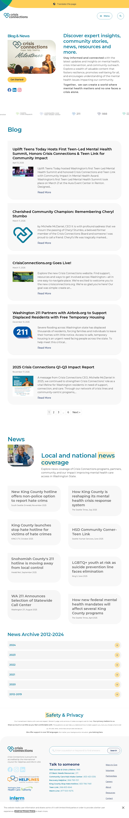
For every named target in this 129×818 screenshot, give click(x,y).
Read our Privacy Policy (24, 811)
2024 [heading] (12, 645)
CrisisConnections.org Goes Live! (42, 263)
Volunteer (110, 770)
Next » (76, 412)
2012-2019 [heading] (15, 694)
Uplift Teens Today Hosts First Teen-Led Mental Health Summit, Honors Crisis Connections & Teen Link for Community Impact (62, 153)
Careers (109, 781)
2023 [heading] (12, 654)
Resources (110, 793)
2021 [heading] (12, 674)
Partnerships (111, 776)
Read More (44, 192)
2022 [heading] (12, 664)
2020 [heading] (12, 684)
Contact (109, 798)
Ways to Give (111, 765)
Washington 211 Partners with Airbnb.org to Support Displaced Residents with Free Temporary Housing (60, 315)
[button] (120, 16)
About (108, 787)
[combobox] (78, 750)
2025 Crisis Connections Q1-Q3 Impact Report (53, 367)
